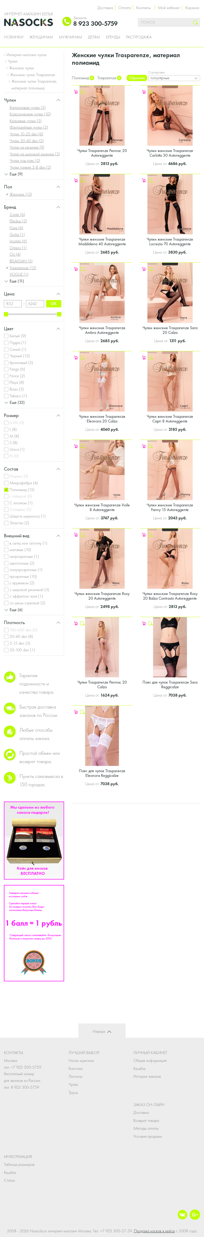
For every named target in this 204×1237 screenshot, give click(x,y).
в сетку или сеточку (28, 543)
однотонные (22, 563)
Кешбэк (139, 1068)
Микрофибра (24, 483)
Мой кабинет (169, 7)
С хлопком (21, 503)
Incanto (18, 241)
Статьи (9, 1180)
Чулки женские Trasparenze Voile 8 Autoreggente (102, 507)
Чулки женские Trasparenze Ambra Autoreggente (102, 330)
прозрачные (23, 576)
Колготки (76, 1068)
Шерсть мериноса (28, 516)
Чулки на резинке (27, 147)
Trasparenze (23, 267)
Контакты (143, 7)
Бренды (113, 37)
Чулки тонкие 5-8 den (30, 167)
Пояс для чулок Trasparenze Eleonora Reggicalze (102, 773)
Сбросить (137, 78)
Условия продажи (147, 1136)
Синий (18, 349)
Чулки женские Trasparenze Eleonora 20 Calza (102, 419)
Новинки (13, 37)
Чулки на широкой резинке (35, 154)
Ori (15, 254)
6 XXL (17, 422)
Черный (20, 356)
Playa (17, 382)
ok (54, 303)
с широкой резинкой (29, 589)
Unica (17, 449)
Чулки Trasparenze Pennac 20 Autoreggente (102, 153)
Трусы (73, 1092)
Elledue (18, 221)
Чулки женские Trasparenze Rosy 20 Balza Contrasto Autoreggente (170, 596)
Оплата (124, 7)
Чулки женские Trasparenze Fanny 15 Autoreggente (170, 507)
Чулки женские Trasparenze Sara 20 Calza (170, 330)
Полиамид (22, 489)
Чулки (73, 1084)
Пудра (18, 342)
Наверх (99, 1031)
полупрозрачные (26, 569)
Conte (17, 214)
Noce (17, 376)
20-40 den (21, 636)
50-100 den (22, 650)
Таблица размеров (19, 1164)
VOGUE (19, 274)
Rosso (17, 389)
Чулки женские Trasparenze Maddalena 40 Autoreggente (102, 241)
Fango (17, 369)
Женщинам (41, 37)
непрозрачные (24, 556)
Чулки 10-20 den (26, 134)
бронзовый (21, 362)
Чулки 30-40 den (27, 140)
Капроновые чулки (28, 107)
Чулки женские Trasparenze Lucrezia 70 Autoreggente (170, 241)
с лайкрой (21, 496)
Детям (94, 37)
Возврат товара (146, 1120)
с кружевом (22, 583)
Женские (21, 194)
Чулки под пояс (25, 160)
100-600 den (23, 630)
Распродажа (139, 37)
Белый (18, 336)
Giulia (17, 234)
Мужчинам (70, 37)
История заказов (147, 1076)
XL (14, 456)
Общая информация (150, 1060)
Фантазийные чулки (29, 127)
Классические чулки (30, 114)
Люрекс (19, 476)
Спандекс (20, 509)
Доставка (105, 7)
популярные (160, 78)
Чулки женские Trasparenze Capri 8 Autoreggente (170, 419)
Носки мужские (81, 1060)
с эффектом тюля (26, 596)
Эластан (19, 523)
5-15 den (20, 643)
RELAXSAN (21, 261)
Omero (18, 247)
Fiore (16, 227)
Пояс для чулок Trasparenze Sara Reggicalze (170, 684)
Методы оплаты (146, 1128)
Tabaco (18, 396)
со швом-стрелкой (27, 603)
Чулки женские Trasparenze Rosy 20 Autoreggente (102, 596)
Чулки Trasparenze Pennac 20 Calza (102, 684)
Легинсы (75, 1076)
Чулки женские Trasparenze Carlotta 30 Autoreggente (170, 153)
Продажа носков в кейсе (154, 1231)
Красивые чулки (26, 120)
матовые (20, 549)
